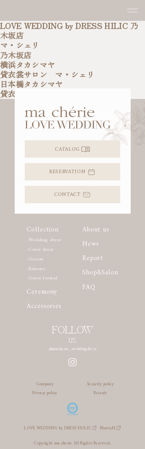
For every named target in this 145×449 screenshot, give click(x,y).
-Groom (35, 258)
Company (44, 382)
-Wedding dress (44, 239)
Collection (43, 228)
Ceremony (42, 290)
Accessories (44, 304)
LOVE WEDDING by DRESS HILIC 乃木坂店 (69, 30)
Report (92, 256)
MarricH (110, 426)
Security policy (100, 382)
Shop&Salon (100, 271)
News (90, 242)
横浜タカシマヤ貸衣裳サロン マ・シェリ (47, 69)
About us (95, 228)
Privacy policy (44, 391)
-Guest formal (42, 277)
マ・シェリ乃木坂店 (19, 50)
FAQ (89, 285)
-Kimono (36, 267)
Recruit (100, 391)
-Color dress (40, 248)
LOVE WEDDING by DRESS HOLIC (60, 426)
